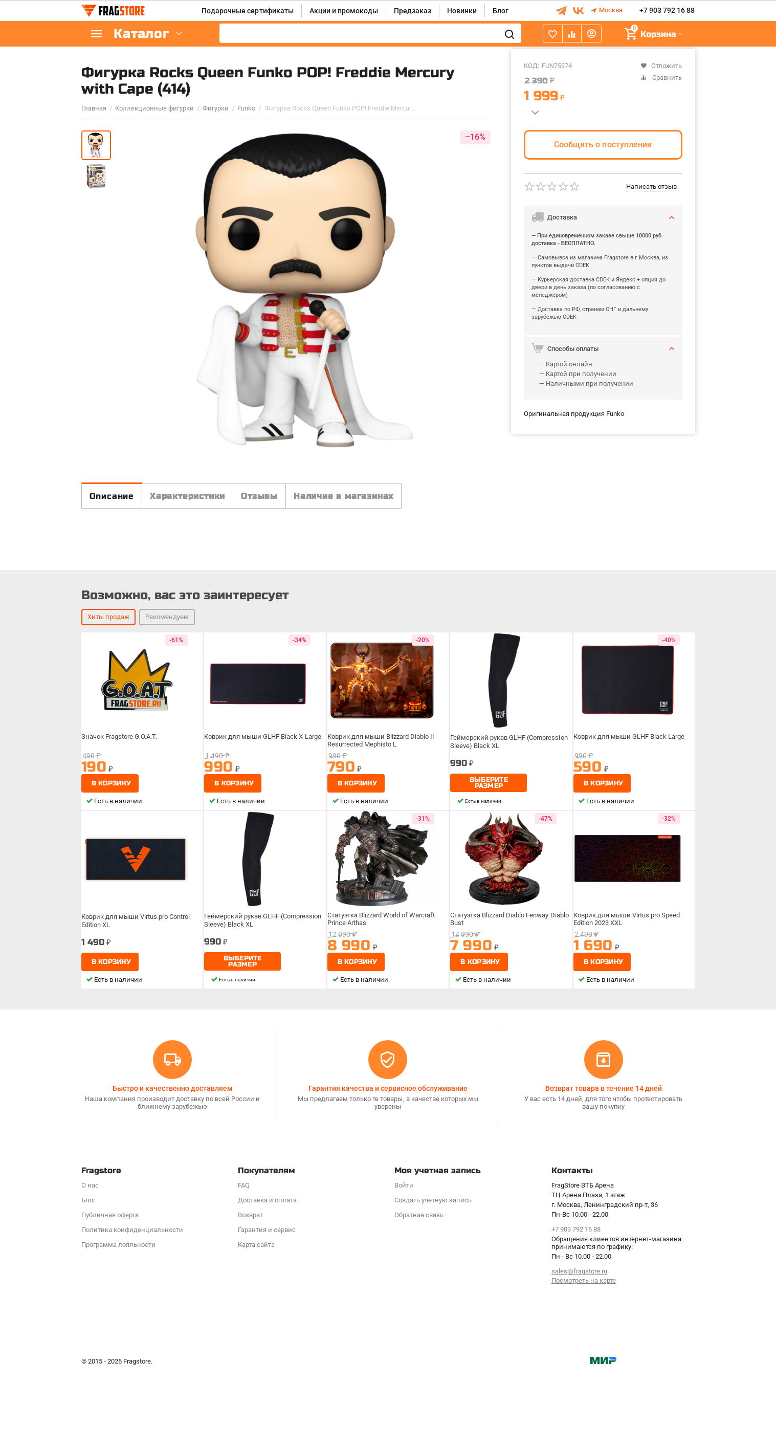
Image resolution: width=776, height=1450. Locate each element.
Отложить (661, 66)
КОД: (531, 66)
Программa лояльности (118, 1320)
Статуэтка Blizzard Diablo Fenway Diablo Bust (502, 1022)
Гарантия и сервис (267, 1305)
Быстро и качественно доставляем (173, 1164)
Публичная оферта (110, 1290)
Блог (500, 11)
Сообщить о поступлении (602, 144)
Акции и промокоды (343, 11)
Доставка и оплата (267, 1276)
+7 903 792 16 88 (667, 11)
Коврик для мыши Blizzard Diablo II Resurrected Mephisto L (382, 843)
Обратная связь (419, 1290)
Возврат (250, 1290)
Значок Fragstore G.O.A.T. (122, 839)
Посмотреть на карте (583, 1356)
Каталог (142, 34)
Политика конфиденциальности (132, 1305)
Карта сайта (256, 1320)
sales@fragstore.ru (579, 1347)
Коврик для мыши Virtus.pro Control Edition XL (138, 1022)
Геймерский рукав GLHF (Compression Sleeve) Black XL (510, 843)
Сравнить (661, 77)
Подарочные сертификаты (247, 11)
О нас (90, 1261)
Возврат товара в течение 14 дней (603, 1164)
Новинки (462, 11)
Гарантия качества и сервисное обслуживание (388, 1164)
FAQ (244, 1261)
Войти (403, 1261)
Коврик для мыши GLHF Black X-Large (263, 839)
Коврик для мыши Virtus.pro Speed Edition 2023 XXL (628, 1022)
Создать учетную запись (433, 1276)
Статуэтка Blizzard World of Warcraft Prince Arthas (383, 1022)
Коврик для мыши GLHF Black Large (629, 839)
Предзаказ (412, 11)
